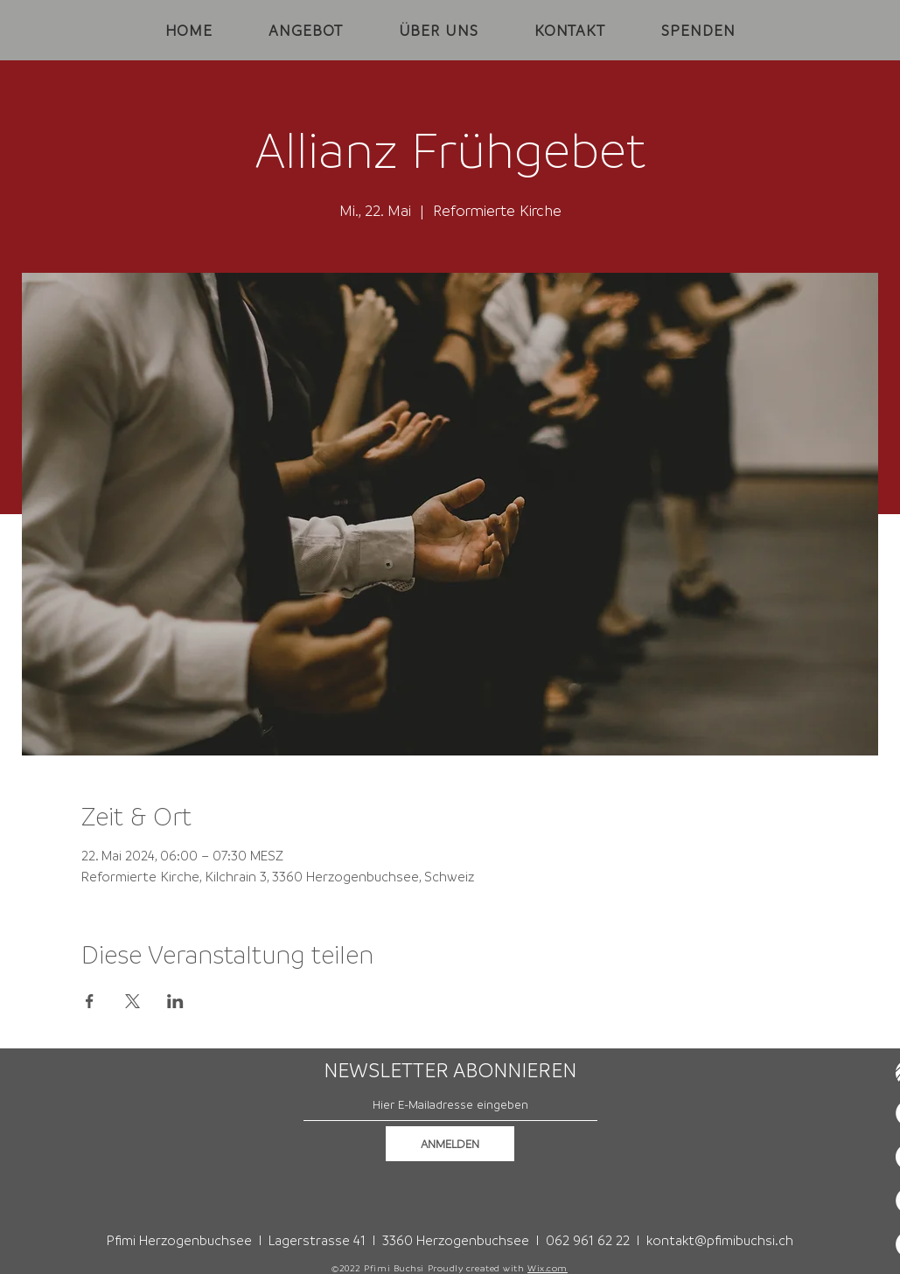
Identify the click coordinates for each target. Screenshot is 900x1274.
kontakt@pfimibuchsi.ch (719, 1240)
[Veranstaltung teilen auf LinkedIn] (175, 1001)
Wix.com (547, 1268)
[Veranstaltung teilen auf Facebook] (89, 1001)
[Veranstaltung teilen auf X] (132, 1001)
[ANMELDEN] (450, 1143)
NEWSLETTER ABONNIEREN (450, 1070)
